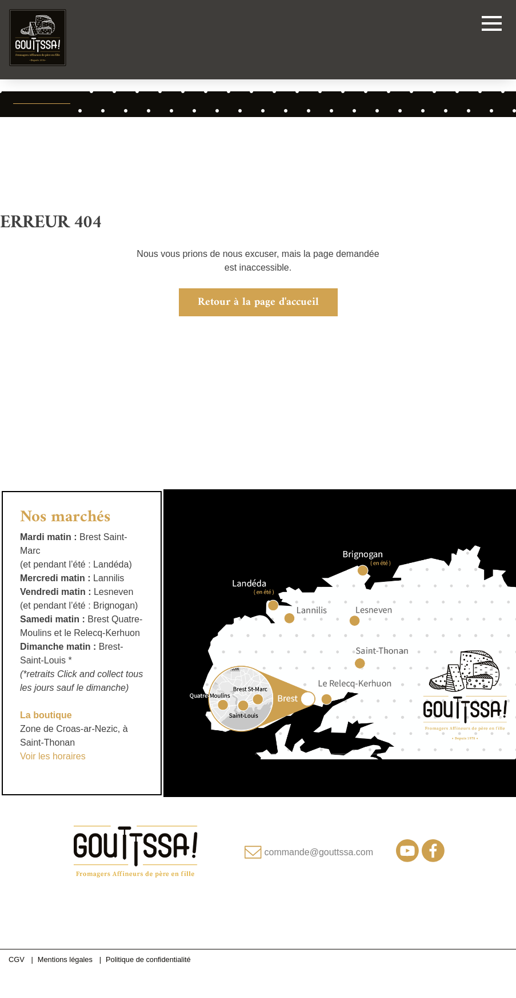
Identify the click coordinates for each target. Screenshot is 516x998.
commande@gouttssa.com (319, 852)
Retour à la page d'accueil (258, 302)
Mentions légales (65, 959)
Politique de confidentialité (148, 959)
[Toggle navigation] (491, 25)
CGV (17, 959)
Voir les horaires (53, 756)
